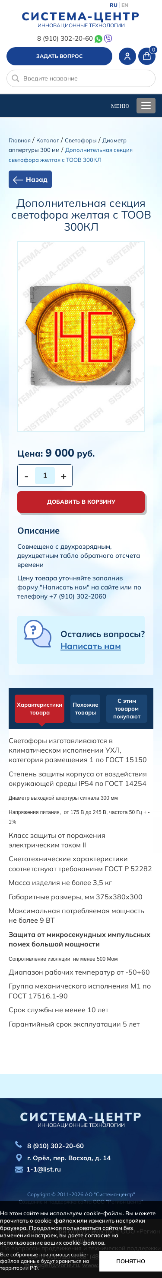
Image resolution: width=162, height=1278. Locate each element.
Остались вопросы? (102, 639)
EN (124, 5)
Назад (37, 179)
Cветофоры (81, 140)
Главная (20, 140)
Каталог (47, 140)
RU (114, 5)
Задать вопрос (59, 56)
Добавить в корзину (81, 501)
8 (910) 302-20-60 (65, 38)
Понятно (130, 1261)
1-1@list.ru (43, 1169)
